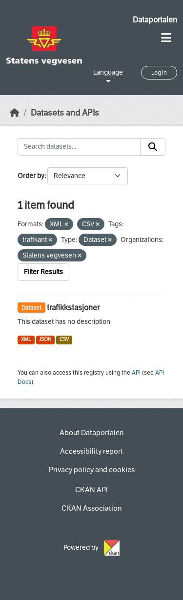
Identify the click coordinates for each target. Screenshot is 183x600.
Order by (31, 176)
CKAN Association (91, 508)
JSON (45, 339)
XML (26, 339)
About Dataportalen (91, 432)
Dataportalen (155, 19)
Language (108, 72)
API (136, 372)
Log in (159, 72)
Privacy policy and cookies (92, 469)
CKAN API (91, 489)
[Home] (15, 113)
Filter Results (43, 272)
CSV (64, 339)
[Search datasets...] (79, 147)
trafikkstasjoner (73, 307)
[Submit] (152, 147)
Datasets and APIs (65, 113)
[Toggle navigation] (166, 38)
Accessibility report (91, 451)
